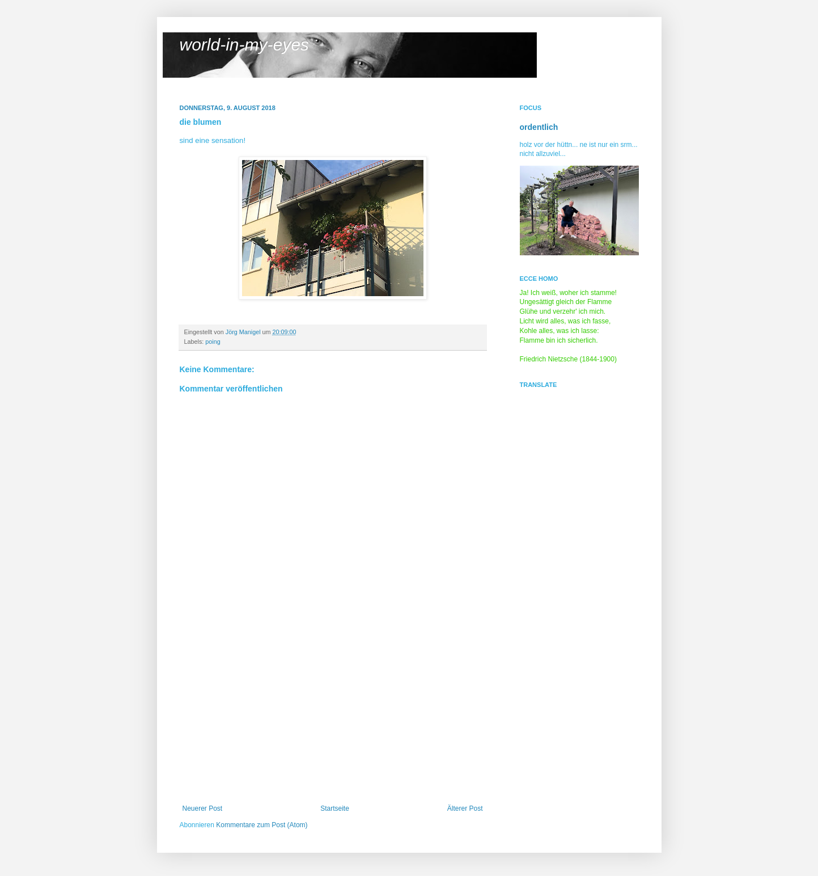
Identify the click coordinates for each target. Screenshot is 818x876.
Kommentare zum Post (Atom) (261, 825)
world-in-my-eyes (244, 44)
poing (212, 341)
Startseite (334, 808)
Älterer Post (465, 808)
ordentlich (539, 127)
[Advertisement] (333, 719)
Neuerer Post (203, 808)
